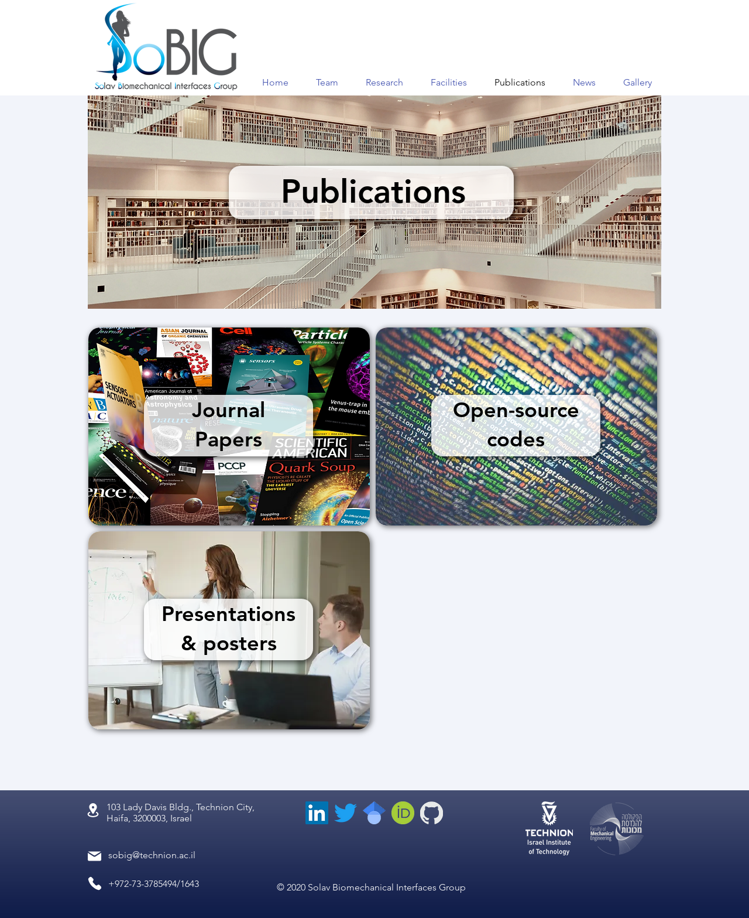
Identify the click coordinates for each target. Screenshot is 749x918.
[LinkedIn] (316, 812)
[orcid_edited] (402, 812)
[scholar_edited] (374, 812)
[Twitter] (345, 812)
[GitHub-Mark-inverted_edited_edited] (431, 812)
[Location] (92, 810)
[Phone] (94, 883)
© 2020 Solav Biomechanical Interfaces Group (371, 887)
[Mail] (94, 856)
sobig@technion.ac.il (151, 855)
